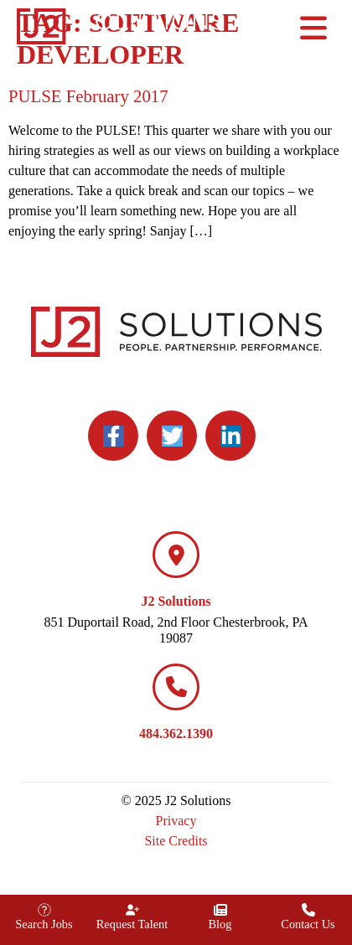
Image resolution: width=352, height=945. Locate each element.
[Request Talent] (132, 910)
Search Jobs (43, 924)
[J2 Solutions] (176, 554)
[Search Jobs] (44, 910)
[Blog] (220, 910)
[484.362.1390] (176, 687)
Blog (220, 924)
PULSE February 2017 (88, 96)
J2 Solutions (175, 601)
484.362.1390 (176, 733)
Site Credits (175, 841)
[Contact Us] (308, 910)
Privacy (176, 820)
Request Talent (132, 924)
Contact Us (307, 924)
